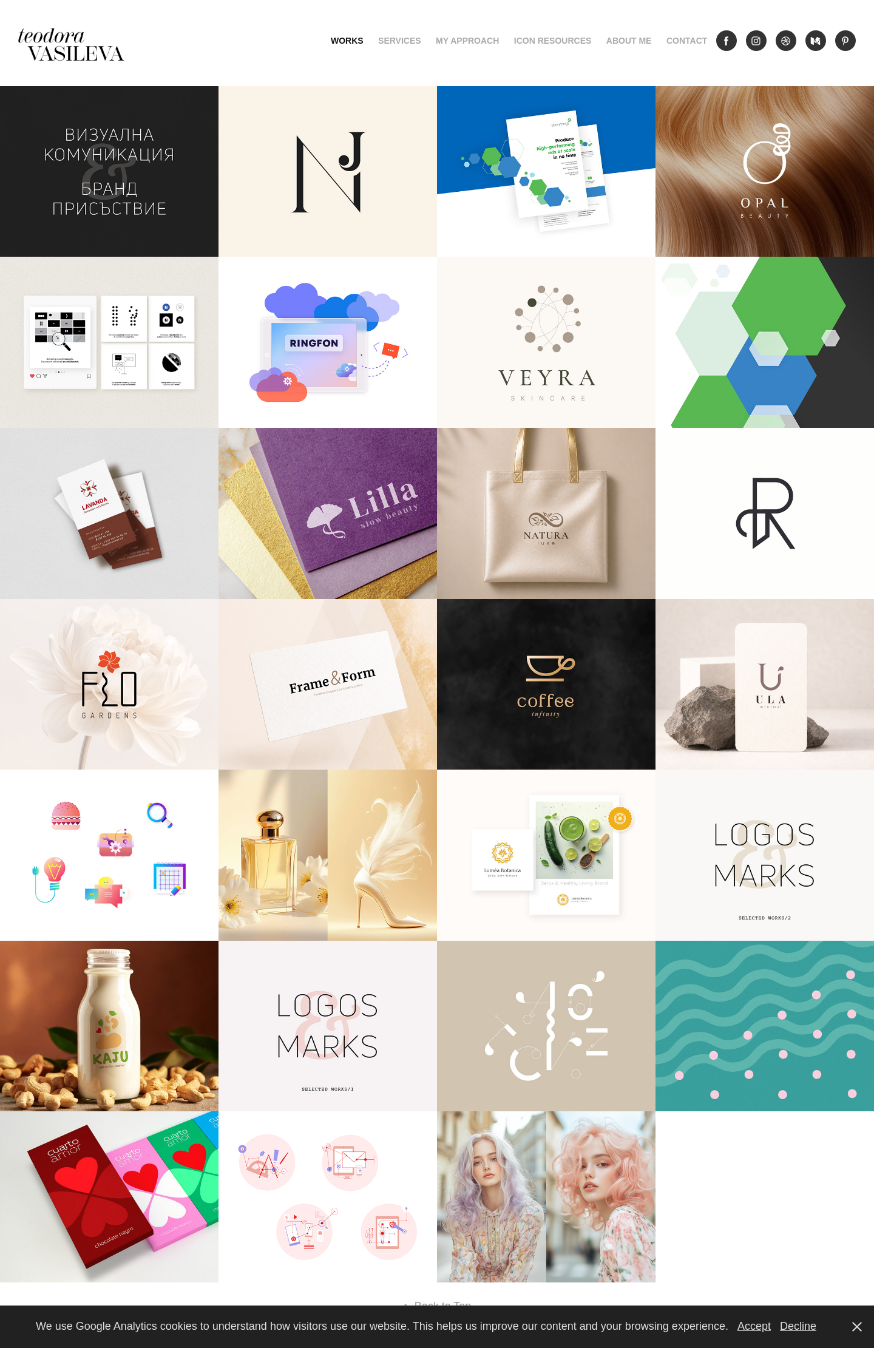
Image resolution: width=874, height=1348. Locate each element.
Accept (754, 1326)
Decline (798, 1326)
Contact (686, 41)
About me (629, 41)
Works (347, 41)
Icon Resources (553, 41)
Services (399, 41)
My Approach (467, 41)
